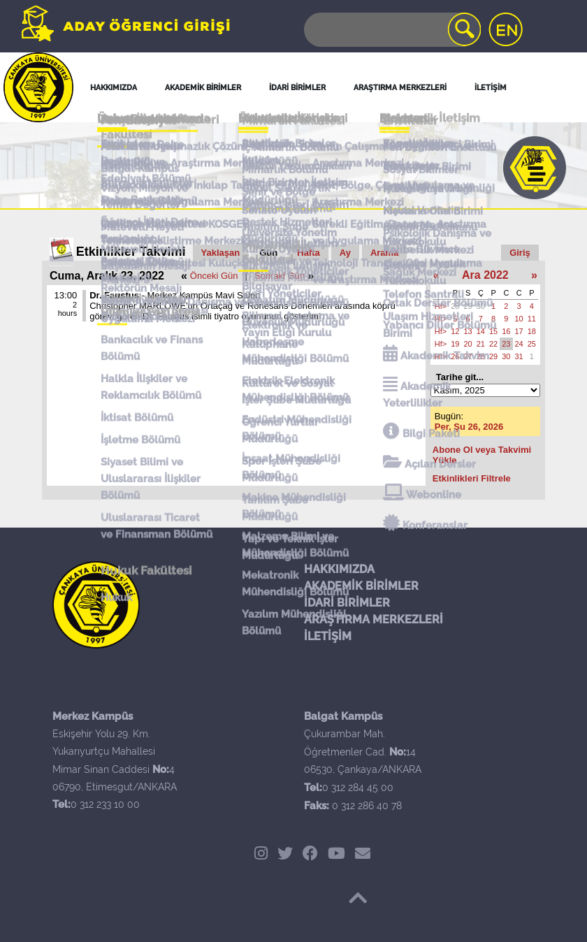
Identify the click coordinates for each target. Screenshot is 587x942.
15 (493, 331)
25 (532, 344)
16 (506, 331)
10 (519, 318)
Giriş (519, 252)
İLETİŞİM (328, 636)
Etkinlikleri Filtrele (472, 478)
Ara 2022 (485, 275)
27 (468, 356)
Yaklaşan (220, 252)
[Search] (391, 30)
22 (493, 344)
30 (481, 306)
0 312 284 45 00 (357, 787)
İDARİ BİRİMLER (347, 602)
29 (468, 306)
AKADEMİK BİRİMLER (361, 586)
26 (455, 356)
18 (532, 331)
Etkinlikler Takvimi (131, 252)
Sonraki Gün (279, 275)
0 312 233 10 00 (105, 804)
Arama (384, 252)
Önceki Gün (214, 275)
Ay (345, 252)
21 (481, 344)
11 (532, 318)
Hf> (441, 306)
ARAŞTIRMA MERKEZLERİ (373, 619)
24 (519, 344)
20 (468, 344)
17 (519, 331)
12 (455, 331)
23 (506, 344)
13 (468, 331)
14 (481, 331)
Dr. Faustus (114, 295)
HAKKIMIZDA (339, 569)
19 (455, 344)
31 (519, 356)
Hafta (308, 252)
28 (455, 306)
